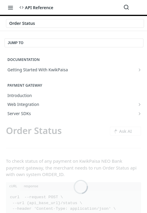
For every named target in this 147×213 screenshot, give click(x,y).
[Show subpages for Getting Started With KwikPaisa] (139, 69)
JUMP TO (15, 43)
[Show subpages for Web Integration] (139, 104)
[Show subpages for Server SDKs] (139, 113)
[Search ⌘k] (126, 7)
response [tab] (31, 186)
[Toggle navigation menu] (10, 7)
